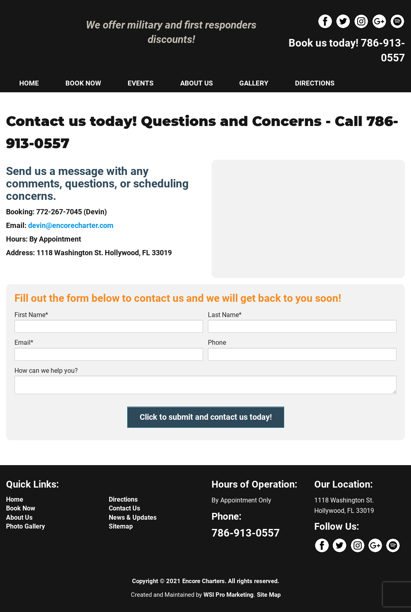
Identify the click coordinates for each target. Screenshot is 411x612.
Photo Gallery (25, 526)
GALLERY (254, 83)
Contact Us (124, 508)
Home (14, 499)
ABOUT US (196, 83)
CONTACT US (40, 101)
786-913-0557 (246, 533)
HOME (29, 83)
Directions (123, 499)
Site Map (269, 594)
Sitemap (121, 526)
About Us (19, 517)
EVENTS (140, 83)
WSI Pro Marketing (228, 594)
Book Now (20, 508)
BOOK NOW (83, 83)
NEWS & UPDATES (115, 101)
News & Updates (133, 517)
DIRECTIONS (314, 83)
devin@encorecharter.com (71, 225)
